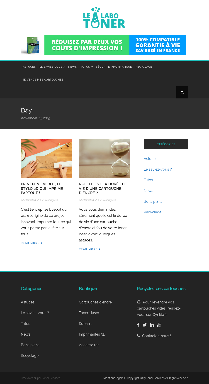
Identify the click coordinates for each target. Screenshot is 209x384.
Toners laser (89, 313)
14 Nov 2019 (28, 200)
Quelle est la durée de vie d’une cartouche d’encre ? (103, 188)
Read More (32, 243)
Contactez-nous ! (154, 336)
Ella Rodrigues (49, 200)
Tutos (85, 66)
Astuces (29, 66)
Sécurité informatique (114, 66)
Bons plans (153, 201)
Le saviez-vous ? (52, 66)
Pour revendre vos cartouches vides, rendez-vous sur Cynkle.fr (159, 308)
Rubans (85, 324)
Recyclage (144, 66)
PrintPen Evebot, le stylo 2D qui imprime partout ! (42, 188)
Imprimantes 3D (92, 334)
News (72, 66)
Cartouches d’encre (95, 302)
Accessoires (89, 345)
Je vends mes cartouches (43, 79)
